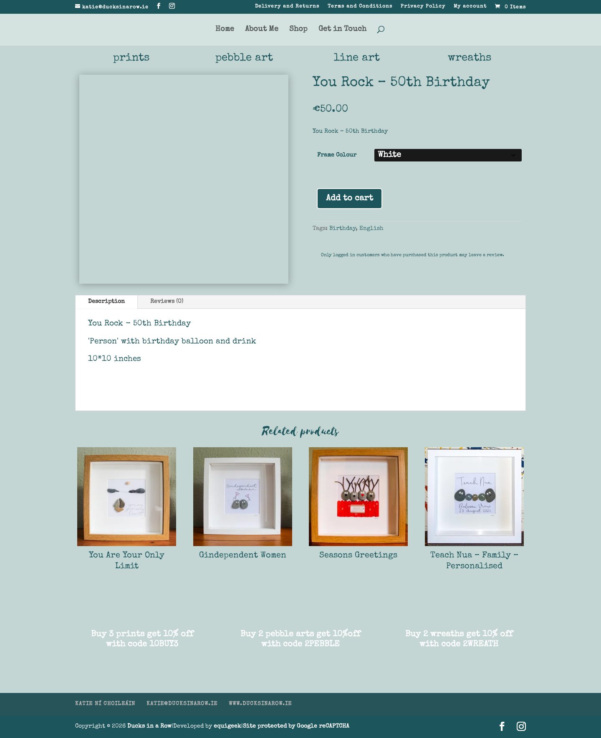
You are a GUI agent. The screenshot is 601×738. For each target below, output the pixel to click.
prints (131, 58)
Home (224, 29)
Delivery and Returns (287, 6)
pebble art (244, 58)
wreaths (470, 58)
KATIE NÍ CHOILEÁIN (105, 704)
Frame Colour (336, 155)
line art (357, 58)
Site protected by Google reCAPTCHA (296, 726)
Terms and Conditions (360, 6)
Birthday (342, 229)
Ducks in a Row (149, 726)
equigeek (227, 726)
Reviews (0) (166, 302)
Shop (298, 29)
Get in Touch (342, 29)
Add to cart (349, 198)
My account (470, 6)
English (371, 229)
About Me (261, 29)
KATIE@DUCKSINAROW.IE (181, 704)
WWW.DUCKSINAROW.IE (260, 704)
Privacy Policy (423, 6)
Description (106, 302)
